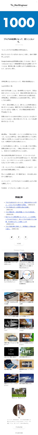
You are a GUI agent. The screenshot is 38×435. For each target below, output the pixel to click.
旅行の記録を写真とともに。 (26, 383)
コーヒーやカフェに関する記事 (11, 316)
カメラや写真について (24, 316)
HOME (19, 243)
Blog (22, 44)
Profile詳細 (19, 427)
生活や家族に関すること (25, 357)
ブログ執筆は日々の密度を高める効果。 (17, 207)
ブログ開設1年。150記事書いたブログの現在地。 (20, 212)
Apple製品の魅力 (8, 369)
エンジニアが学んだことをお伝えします (19, 7)
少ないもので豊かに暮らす (10, 357)
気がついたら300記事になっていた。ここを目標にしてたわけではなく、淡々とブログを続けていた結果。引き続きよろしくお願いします (21, 219)
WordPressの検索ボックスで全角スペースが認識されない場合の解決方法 (26, 282)
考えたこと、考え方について (18, 397)
